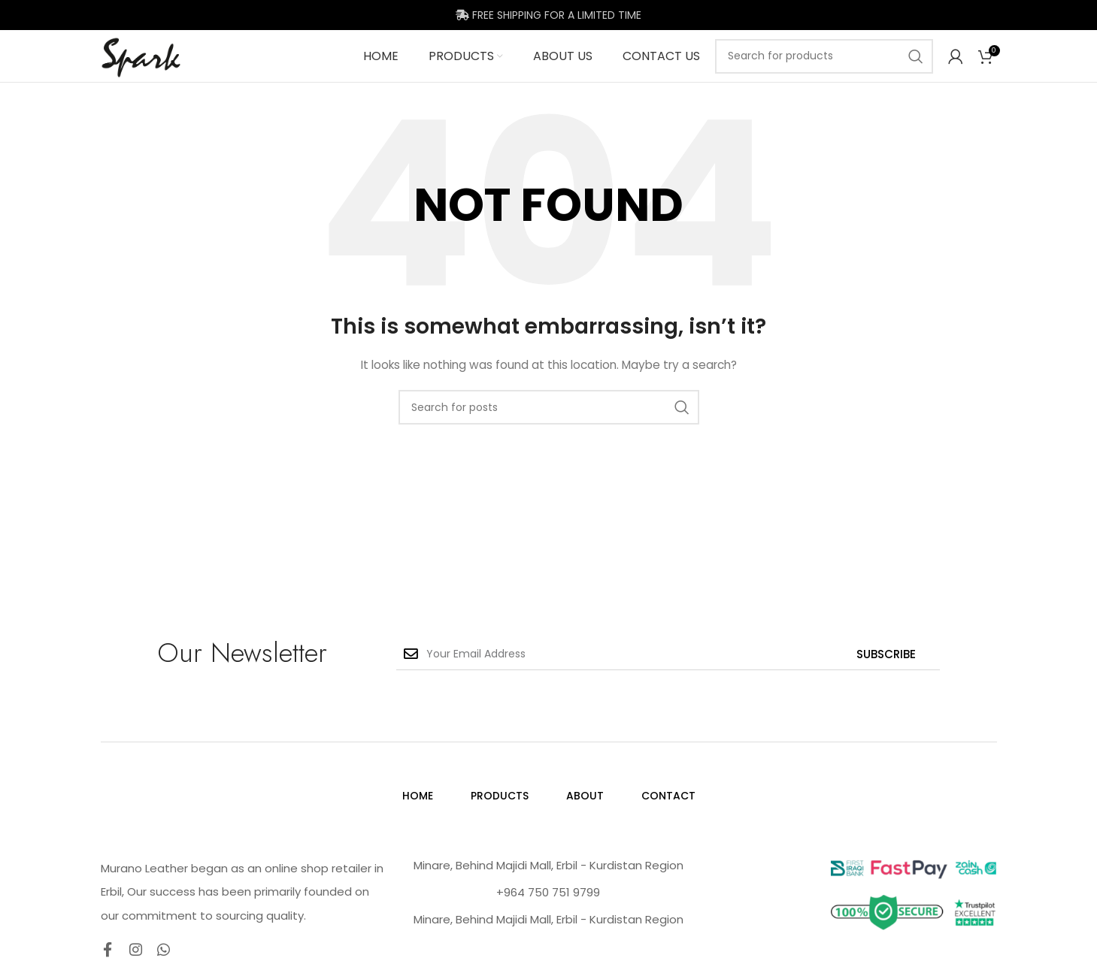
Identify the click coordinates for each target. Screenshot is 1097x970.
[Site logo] (165, 69)
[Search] (824, 70)
